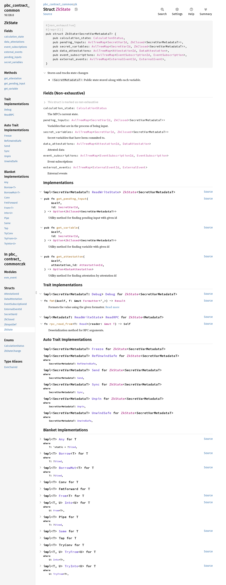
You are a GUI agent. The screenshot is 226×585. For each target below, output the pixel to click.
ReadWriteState (105, 192)
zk (75, 4)
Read (83, 324)
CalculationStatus (108, 38)
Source (47, 14)
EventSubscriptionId (133, 55)
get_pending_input (71, 198)
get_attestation (69, 256)
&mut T (109, 324)
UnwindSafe (101, 413)
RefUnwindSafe (104, 356)
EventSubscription (168, 55)
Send (96, 370)
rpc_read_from (60, 324)
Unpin (97, 399)
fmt (52, 300)
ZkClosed (137, 42)
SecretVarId (117, 42)
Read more (112, 307)
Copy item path (76, 9)
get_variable (67, 227)
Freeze (97, 349)
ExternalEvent (150, 59)
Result (120, 300)
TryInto (71, 566)
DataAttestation (152, 50)
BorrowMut (67, 468)
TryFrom (71, 552)
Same (63, 531)
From (63, 496)
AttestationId (124, 50)
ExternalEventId (122, 59)
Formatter (91, 300)
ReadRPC (112, 317)
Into (68, 503)
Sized (72, 447)
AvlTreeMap (97, 42)
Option (58, 211)
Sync (96, 384)
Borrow (64, 453)
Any (62, 439)
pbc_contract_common (58, 4)
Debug (97, 294)
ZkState (129, 192)
